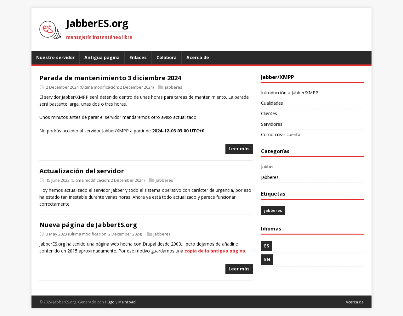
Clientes (269, 113)
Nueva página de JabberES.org (88, 224)
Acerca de (355, 302)
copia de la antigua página (214, 251)
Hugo (110, 302)
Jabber (267, 166)
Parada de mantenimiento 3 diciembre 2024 (110, 78)
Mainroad (127, 302)
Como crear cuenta (280, 134)
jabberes (173, 87)
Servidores (271, 124)
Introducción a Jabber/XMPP (289, 93)
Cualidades (272, 103)
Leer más (239, 149)
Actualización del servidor (81, 171)
